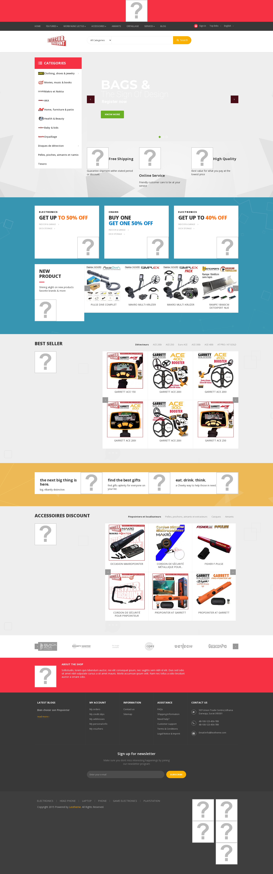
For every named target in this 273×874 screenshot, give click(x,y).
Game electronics (125, 800)
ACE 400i (209, 344)
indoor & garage (47, 224)
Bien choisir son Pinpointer (53, 710)
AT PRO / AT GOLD (226, 344)
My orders (94, 709)
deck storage (45, 228)
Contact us (129, 709)
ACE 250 (170, 344)
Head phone (68, 800)
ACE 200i (157, 344)
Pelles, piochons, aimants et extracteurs (186, 516)
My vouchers (96, 728)
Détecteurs (142, 344)
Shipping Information (168, 714)
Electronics (45, 800)
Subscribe (176, 774)
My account (97, 702)
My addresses (97, 719)
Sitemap (127, 714)
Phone (102, 800)
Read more (43, 716)
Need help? (163, 719)
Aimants (229, 516)
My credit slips (96, 714)
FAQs (160, 709)
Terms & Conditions (167, 728)
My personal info (98, 723)
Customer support (167, 723)
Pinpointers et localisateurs (144, 516)
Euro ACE (183, 344)
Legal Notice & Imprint (168, 733)
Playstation (151, 800)
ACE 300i (196, 344)
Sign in (200, 26)
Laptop (87, 800)
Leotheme (75, 807)
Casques (216, 516)
